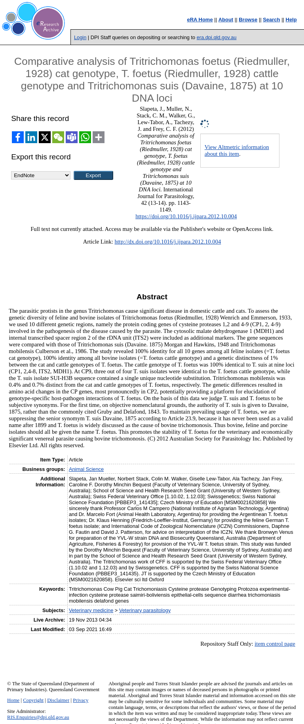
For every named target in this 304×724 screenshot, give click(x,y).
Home (13, 700)
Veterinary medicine (91, 610)
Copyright (33, 700)
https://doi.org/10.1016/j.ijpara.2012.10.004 (186, 216)
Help (291, 20)
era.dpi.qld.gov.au (217, 37)
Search (271, 20)
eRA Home (200, 20)
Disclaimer (58, 700)
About (226, 20)
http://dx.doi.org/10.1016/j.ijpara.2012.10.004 (167, 241)
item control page (275, 644)
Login (80, 37)
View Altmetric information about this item (237, 150)
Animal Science (86, 469)
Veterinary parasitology (145, 610)
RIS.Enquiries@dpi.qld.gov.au (38, 717)
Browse (248, 20)
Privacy (80, 700)
